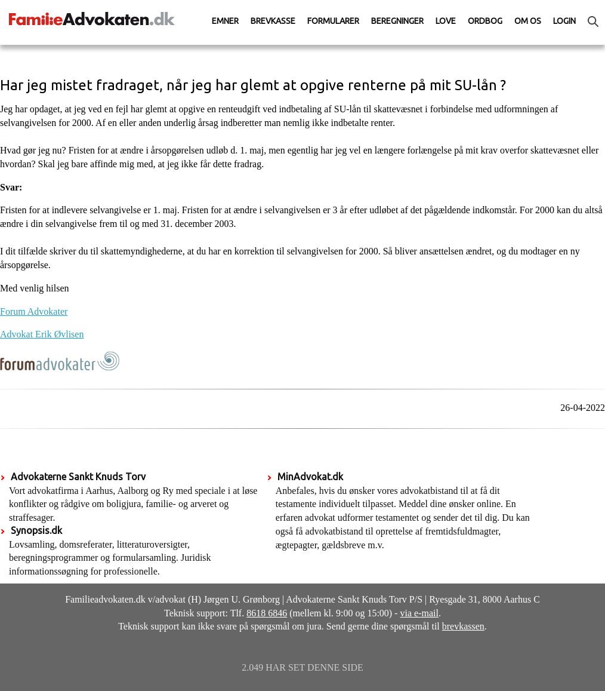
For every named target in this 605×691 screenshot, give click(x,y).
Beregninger (397, 21)
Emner (225, 21)
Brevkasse (273, 21)
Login (564, 21)
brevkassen (463, 626)
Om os (527, 21)
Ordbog (485, 21)
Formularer (333, 21)
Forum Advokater (33, 311)
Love (446, 21)
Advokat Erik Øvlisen (42, 334)
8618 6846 (266, 613)
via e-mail (419, 613)
